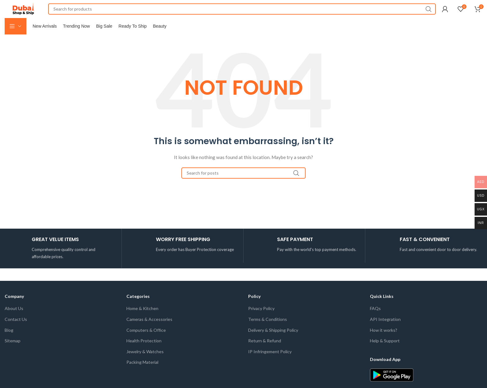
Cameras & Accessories (149, 331)
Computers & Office (146, 342)
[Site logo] (23, 12)
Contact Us (16, 331)
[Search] (242, 12)
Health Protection (144, 352)
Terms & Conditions (267, 331)
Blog (9, 342)
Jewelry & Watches (145, 363)
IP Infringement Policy (270, 363)
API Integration (385, 331)
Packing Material (142, 374)
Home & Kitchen (142, 320)
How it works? (383, 342)
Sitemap (12, 352)
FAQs (375, 320)
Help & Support (385, 352)
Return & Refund (264, 352)
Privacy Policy (261, 320)
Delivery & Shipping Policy (273, 342)
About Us (14, 320)
